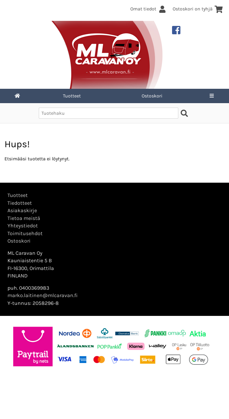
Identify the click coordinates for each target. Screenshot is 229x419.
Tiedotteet (19, 203)
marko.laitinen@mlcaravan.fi (42, 295)
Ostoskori (152, 96)
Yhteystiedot (22, 226)
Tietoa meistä (23, 218)
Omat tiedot (148, 9)
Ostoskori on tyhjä (198, 9)
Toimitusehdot (25, 233)
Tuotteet (72, 96)
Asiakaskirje (22, 210)
